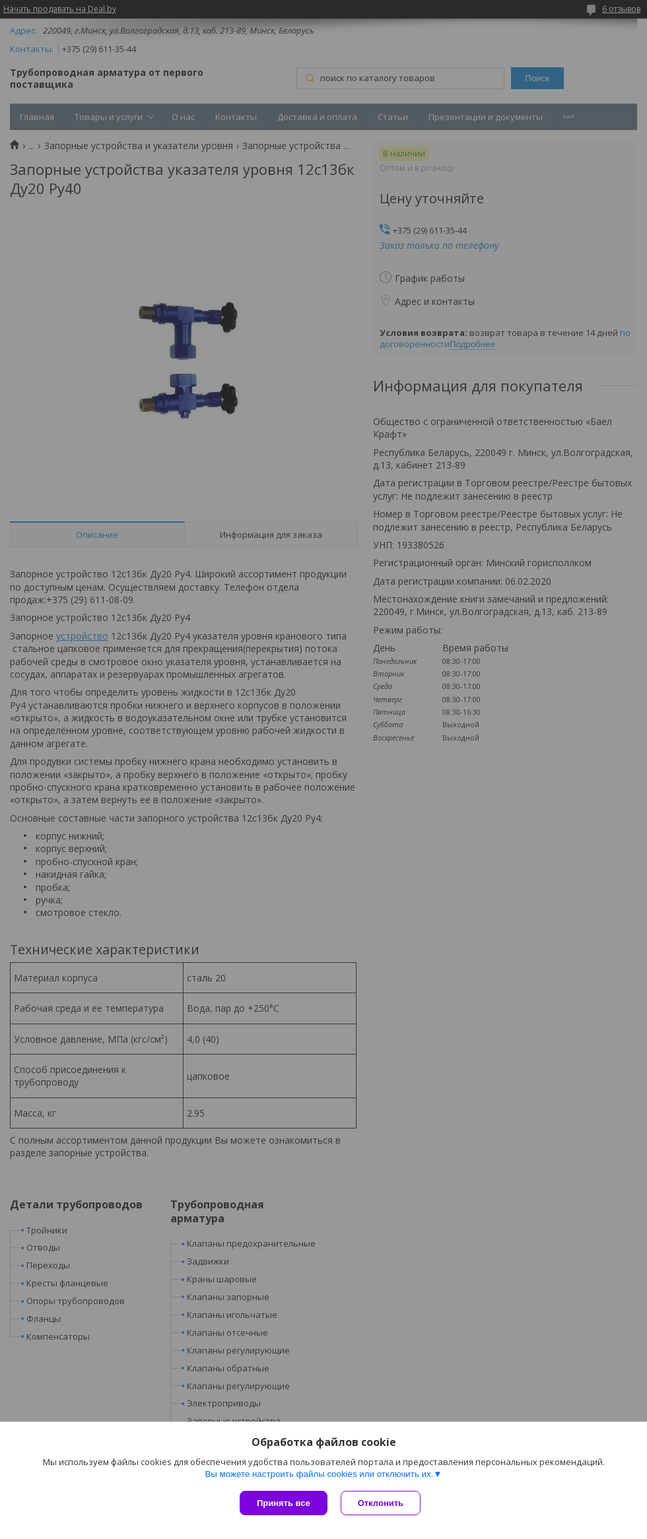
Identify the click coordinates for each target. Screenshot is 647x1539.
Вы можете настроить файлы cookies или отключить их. (319, 1474)
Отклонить (380, 1503)
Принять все (283, 1503)
